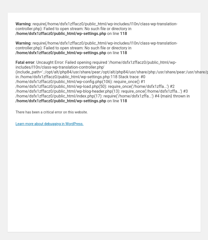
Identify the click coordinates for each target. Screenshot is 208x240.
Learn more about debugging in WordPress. (50, 124)
